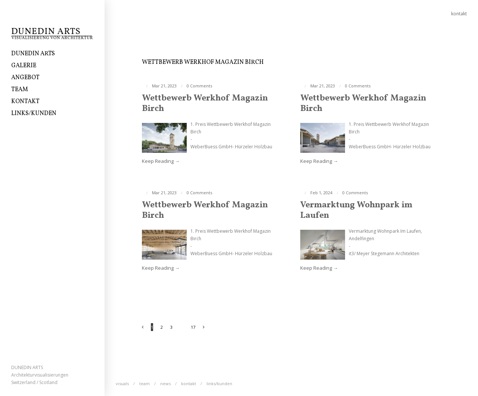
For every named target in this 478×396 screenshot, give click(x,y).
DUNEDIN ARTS (33, 54)
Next (207, 327)
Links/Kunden (33, 113)
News (165, 383)
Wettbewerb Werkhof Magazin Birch (205, 103)
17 (193, 327)
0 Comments (199, 86)
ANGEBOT (25, 78)
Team (19, 90)
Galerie (23, 66)
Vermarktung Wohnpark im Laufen (356, 210)
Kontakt (25, 102)
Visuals (122, 383)
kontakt (459, 13)
